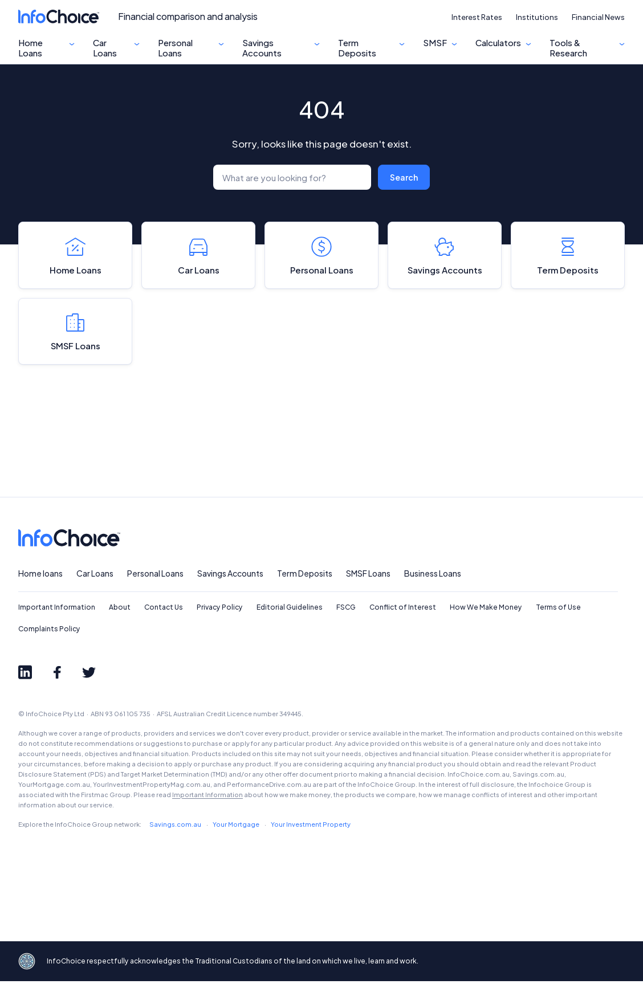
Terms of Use (558, 610)
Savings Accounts (262, 48)
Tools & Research (568, 48)
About (120, 610)
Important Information (56, 610)
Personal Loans (175, 48)
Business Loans (432, 576)
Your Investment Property (311, 827)
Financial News (598, 17)
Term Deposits (357, 48)
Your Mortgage (236, 827)
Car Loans (105, 48)
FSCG (346, 610)
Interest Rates (476, 17)
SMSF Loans (75, 333)
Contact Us (163, 610)
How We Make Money (486, 610)
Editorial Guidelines (290, 610)
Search (404, 177)
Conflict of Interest (402, 610)
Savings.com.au (175, 827)
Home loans (40, 576)
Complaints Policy (49, 631)
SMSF (435, 43)
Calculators (498, 43)
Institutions (537, 17)
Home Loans (30, 48)
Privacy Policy (220, 610)
